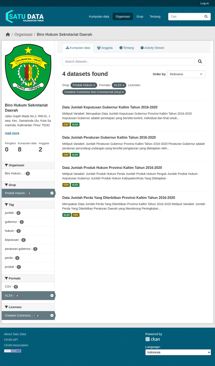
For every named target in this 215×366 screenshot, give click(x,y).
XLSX (75, 124)
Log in (204, 3)
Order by (159, 74)
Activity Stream (152, 48)
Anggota (105, 48)
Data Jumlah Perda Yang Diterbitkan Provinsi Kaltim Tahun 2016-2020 (118, 198)
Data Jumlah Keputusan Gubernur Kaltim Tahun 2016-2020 (110, 107)
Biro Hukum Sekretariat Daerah (64, 34)
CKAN (152, 339)
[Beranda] (8, 34)
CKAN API (11, 339)
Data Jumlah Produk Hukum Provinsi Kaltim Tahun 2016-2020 (112, 168)
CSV (66, 124)
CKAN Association (16, 345)
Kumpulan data (99, 16)
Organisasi (123, 16)
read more (12, 133)
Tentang (155, 16)
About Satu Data (15, 334)
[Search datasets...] (189, 16)
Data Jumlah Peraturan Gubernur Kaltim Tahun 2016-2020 (109, 137)
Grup (140, 16)
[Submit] (206, 16)
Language (152, 347)
